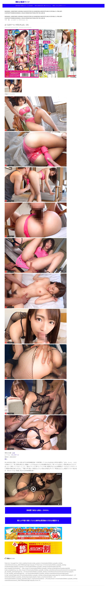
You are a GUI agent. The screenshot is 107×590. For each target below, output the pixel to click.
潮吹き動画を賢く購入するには (43, 5)
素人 (6, 459)
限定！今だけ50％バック (59, 5)
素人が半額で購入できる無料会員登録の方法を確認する (38, 520)
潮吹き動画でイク (22, 2)
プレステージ (15, 455)
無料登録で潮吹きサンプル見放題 (24, 5)
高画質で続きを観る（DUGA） (38, 510)
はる (13, 453)
